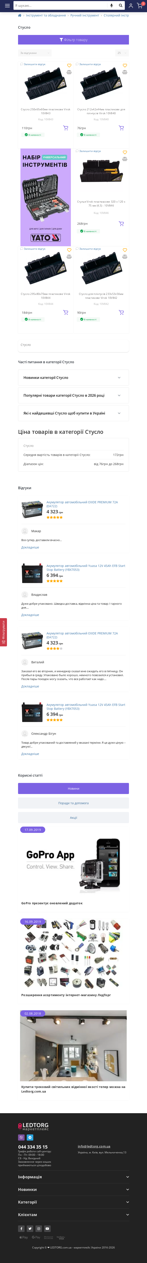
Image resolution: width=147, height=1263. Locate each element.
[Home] (20, 15)
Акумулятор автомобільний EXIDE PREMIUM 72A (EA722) (82, 504)
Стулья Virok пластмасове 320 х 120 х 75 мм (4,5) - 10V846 (101, 203)
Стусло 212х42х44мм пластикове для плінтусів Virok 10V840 (101, 111)
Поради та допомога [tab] (73, 803)
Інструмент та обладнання (46, 15)
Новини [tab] (73, 788)
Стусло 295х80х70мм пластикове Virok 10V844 (45, 296)
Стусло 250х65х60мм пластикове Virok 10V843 (45, 111)
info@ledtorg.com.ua (94, 1146)
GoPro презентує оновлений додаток (52, 903)
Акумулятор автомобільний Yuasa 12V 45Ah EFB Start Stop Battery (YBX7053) (86, 568)
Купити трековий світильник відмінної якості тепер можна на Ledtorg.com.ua (73, 1089)
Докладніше (30, 547)
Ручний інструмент (84, 15)
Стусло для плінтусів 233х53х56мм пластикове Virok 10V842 (101, 296)
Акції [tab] (73, 818)
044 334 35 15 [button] (33, 1147)
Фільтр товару (74, 39)
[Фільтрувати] (3, 632)
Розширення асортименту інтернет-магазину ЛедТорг (66, 995)
